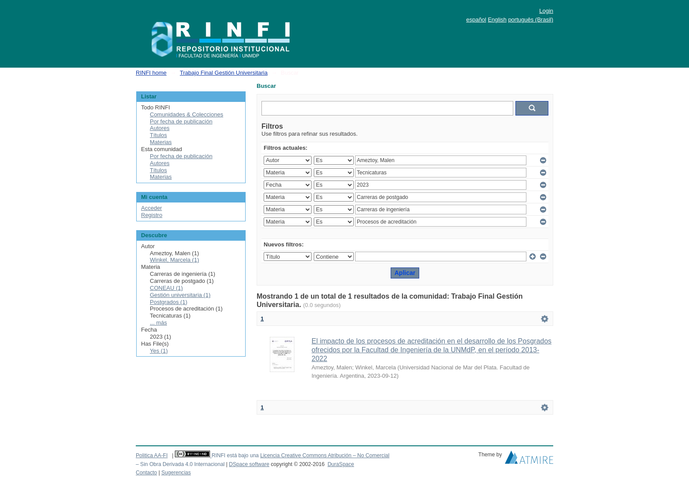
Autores (160, 128)
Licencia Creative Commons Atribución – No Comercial (324, 455)
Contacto (146, 473)
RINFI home (151, 72)
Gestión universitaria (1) (180, 295)
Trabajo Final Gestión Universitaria (224, 72)
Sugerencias (176, 473)
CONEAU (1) (166, 288)
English (497, 19)
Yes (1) (159, 350)
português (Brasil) (530, 19)
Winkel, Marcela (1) (174, 260)
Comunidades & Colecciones (186, 114)
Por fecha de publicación (181, 121)
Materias (161, 142)
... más (158, 322)
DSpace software (249, 464)
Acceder (151, 208)
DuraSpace (340, 464)
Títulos (158, 135)
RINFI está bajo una (234, 455)
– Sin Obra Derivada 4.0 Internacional (180, 464)
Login (546, 10)
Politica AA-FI (152, 455)
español (476, 19)
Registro (151, 215)
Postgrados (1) (168, 302)
